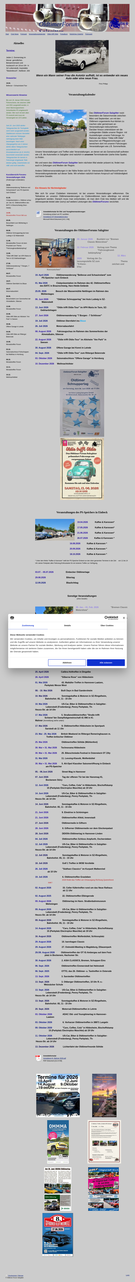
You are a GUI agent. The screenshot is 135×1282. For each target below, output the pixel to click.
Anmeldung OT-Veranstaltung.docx (55, 217)
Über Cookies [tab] (107, 625)
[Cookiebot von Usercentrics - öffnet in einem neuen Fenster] (106, 618)
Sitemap (20, 1275)
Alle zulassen (106, 662)
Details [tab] (67, 625)
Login (127, 1275)
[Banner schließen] (124, 618)
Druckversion (11, 1275)
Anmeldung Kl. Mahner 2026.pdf (54, 1058)
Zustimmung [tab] (28, 625)
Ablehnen (67, 662)
